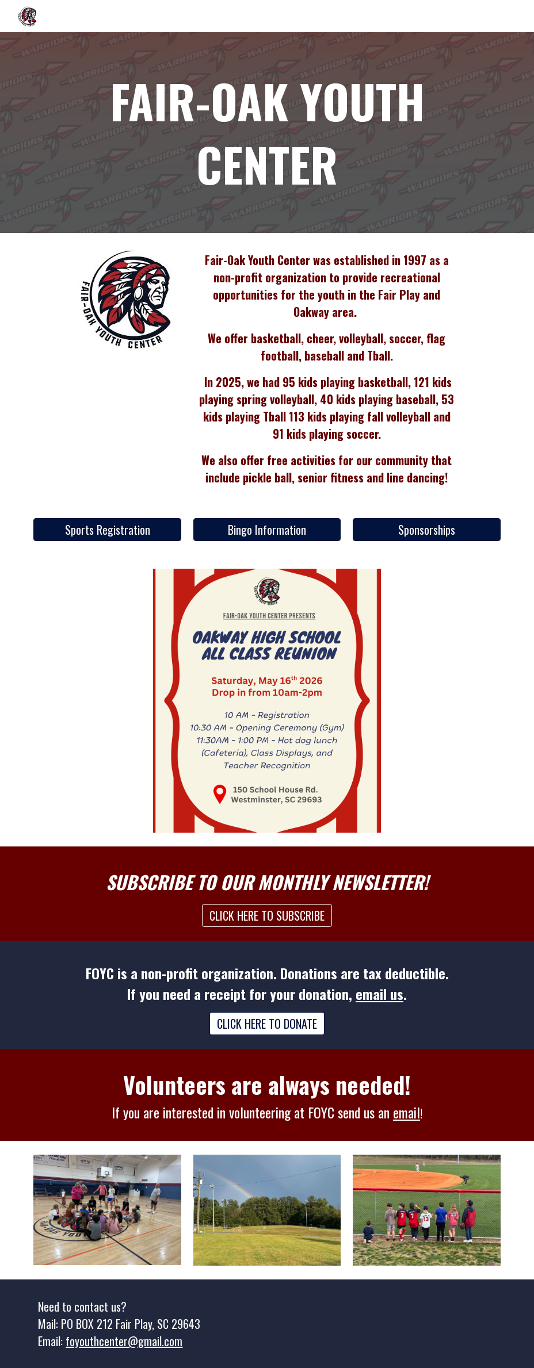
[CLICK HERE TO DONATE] (267, 1023)
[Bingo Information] (267, 529)
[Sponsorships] (426, 529)
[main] (266, 132)
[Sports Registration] (107, 529)
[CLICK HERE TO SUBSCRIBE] (267, 915)
